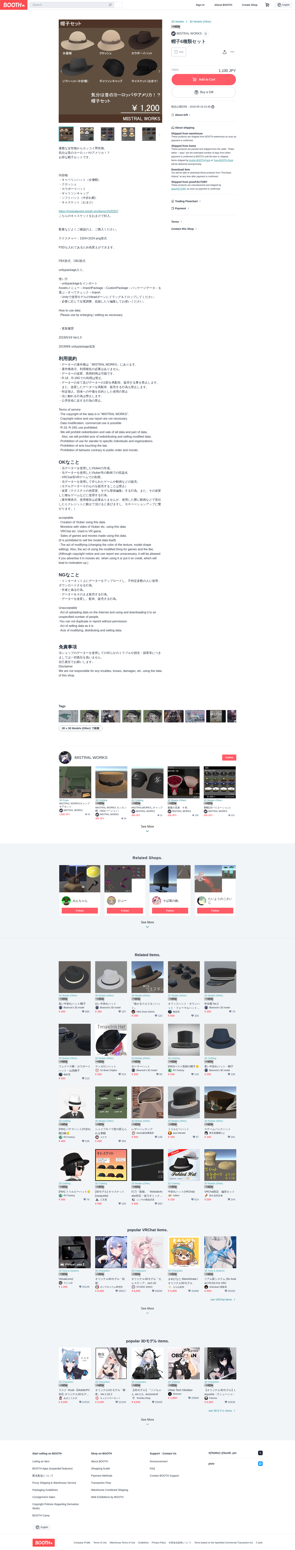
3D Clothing (101, 800)
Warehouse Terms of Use (122, 1543)
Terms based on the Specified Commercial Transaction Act (223, 1543)
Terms (175, 221)
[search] (110, 5)
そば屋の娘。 (172, 900)
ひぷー (122, 900)
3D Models (177, 21)
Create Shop (249, 5)
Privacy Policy (159, 1543)
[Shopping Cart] (267, 5)
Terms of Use (100, 1543)
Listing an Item (40, 1461)
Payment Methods (101, 1476)
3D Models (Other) (200, 21)
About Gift (181, 114)
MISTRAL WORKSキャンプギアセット (74, 805)
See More (147, 926)
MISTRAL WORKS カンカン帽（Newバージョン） (111, 809)
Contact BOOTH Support (164, 1476)
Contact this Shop (182, 228)
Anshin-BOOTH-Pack (199, 160)
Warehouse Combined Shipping (109, 1490)
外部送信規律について (180, 1543)
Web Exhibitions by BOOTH (107, 1497)
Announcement (158, 1461)
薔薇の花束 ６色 (177, 807)
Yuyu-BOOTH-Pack (223, 160)
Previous (62, 71)
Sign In (200, 5)
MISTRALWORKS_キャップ (147, 807)
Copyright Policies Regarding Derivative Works (55, 1506)
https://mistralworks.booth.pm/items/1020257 (88, 211)
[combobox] (71, 5)
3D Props (64, 800)
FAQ (152, 1468)
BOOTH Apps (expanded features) (52, 1468)
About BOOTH (223, 5)
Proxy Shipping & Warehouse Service (54, 1483)
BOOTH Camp (40, 1515)
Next (159, 71)
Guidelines (143, 1543)
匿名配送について (42, 1476)
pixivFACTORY (178, 189)
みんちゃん (80, 900)
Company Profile (82, 1543)
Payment (180, 208)
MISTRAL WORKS (91, 757)
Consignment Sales (43, 1497)
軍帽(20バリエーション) (217, 807)
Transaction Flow (101, 1483)
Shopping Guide (100, 1468)
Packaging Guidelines (45, 1490)
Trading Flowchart (186, 201)
